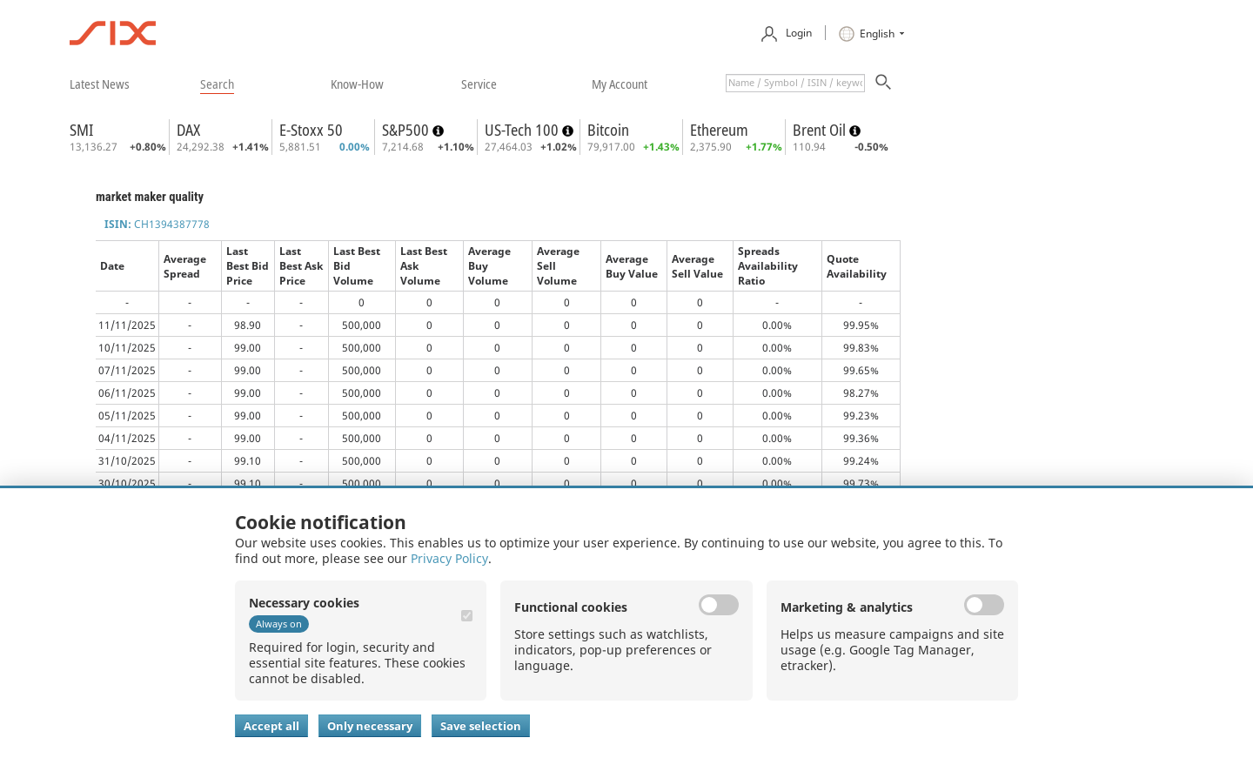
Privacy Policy (449, 558)
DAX (188, 129)
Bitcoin (608, 129)
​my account (619, 83)
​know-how (357, 83)
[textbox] (795, 83)
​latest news (100, 83)
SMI (81, 129)
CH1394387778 (157, 224)
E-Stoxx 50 (311, 129)
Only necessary (369, 726)
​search (217, 83)
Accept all (271, 726)
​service (479, 83)
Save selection (480, 726)
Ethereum (719, 129)
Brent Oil (821, 129)
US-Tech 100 (523, 129)
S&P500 (407, 129)
